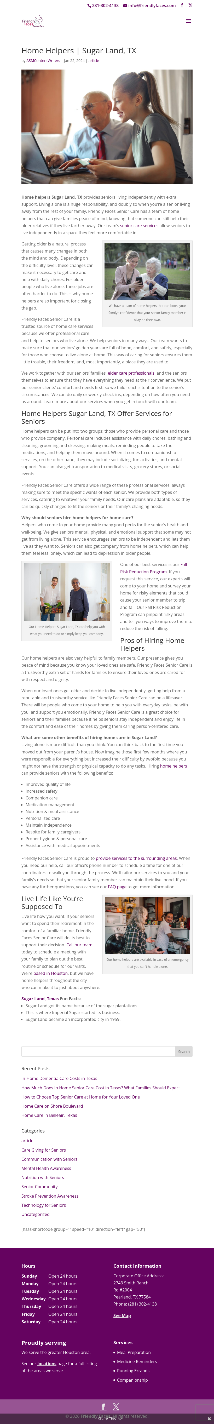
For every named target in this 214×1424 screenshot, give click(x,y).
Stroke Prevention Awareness (49, 1196)
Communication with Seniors (49, 1159)
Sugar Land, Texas (40, 999)
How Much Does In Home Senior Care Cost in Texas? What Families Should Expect (100, 1088)
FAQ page (117, 887)
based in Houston (50, 973)
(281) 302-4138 (142, 1304)
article (94, 60)
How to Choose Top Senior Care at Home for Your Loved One (80, 1097)
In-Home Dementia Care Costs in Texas (59, 1078)
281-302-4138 (105, 5)
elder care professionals (131, 373)
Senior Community (39, 1186)
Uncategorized (35, 1214)
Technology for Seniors (43, 1205)
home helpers (173, 766)
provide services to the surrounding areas (136, 858)
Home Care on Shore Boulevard (52, 1106)
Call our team (79, 945)
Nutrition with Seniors (42, 1177)
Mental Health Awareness (46, 1168)
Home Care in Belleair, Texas (49, 1115)
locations (46, 1363)
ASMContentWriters (43, 60)
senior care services (139, 225)
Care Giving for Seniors (43, 1150)
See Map (122, 1315)
